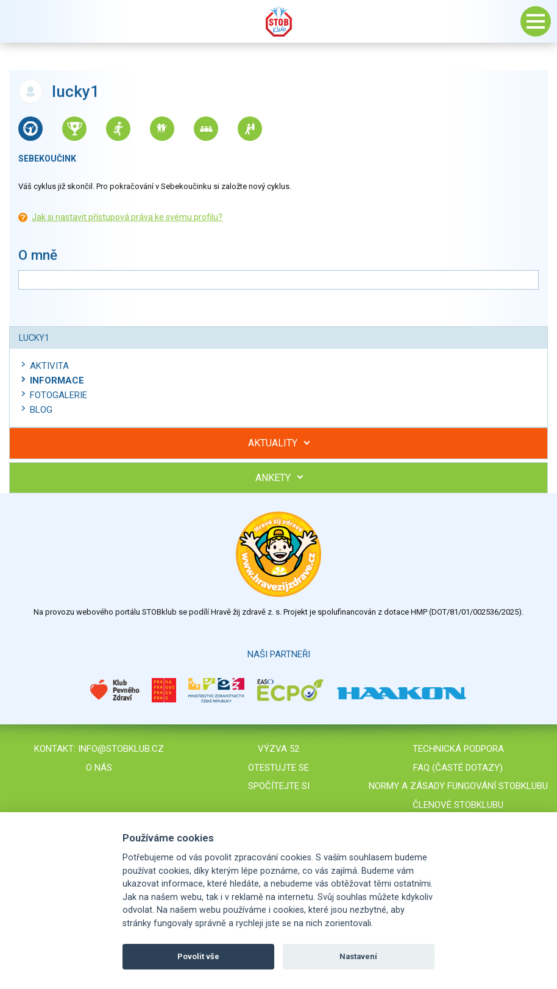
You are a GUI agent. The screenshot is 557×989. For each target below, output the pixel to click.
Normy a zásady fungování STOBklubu (458, 785)
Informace (57, 380)
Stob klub (278, 21)
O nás (99, 767)
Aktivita (49, 365)
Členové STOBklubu (458, 804)
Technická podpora (458, 748)
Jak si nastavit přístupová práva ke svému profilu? (127, 217)
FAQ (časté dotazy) (458, 767)
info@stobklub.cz (121, 748)
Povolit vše (198, 956)
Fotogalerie (58, 395)
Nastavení (358, 956)
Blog (41, 409)
